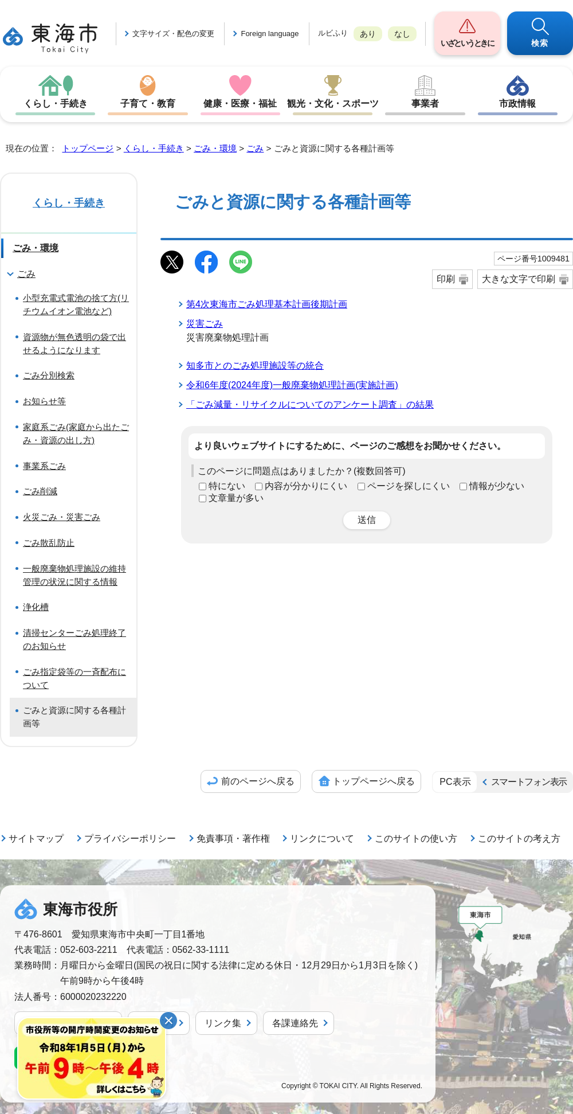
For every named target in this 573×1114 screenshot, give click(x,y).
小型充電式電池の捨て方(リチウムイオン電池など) (76, 304)
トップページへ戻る (373, 781)
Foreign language (270, 33)
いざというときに (467, 43)
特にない (227, 486)
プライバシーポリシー (130, 838)
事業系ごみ (44, 466)
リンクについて (322, 838)
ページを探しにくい (408, 486)
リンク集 (223, 1023)
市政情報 (517, 103)
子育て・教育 (147, 103)
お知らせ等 (44, 401)
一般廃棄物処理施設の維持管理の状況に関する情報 (74, 575)
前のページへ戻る (258, 781)
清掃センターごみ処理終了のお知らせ (74, 639)
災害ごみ (204, 324)
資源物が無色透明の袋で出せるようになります (74, 343)
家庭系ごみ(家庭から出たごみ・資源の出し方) (76, 433)
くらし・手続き (55, 103)
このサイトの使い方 (416, 838)
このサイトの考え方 (519, 838)
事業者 (425, 103)
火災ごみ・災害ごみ (61, 517)
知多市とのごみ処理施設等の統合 (255, 365)
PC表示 (454, 782)
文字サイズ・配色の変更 (173, 33)
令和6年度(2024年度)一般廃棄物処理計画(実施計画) (292, 385)
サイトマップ (36, 838)
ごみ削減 (40, 491)
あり (368, 33)
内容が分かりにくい (306, 486)
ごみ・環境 (215, 148)
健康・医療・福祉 (240, 103)
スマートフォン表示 (529, 782)
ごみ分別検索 (48, 375)
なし (402, 33)
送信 (367, 520)
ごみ (255, 148)
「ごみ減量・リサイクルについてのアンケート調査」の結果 (310, 404)
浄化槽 (36, 607)
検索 (540, 43)
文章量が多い (236, 498)
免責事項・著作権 (233, 838)
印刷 (446, 279)
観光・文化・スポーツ (333, 103)
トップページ (87, 148)
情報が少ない (496, 486)
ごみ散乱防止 (48, 543)
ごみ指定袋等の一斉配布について (74, 678)
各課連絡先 (295, 1023)
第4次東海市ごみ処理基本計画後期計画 (266, 304)
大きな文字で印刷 (518, 279)
